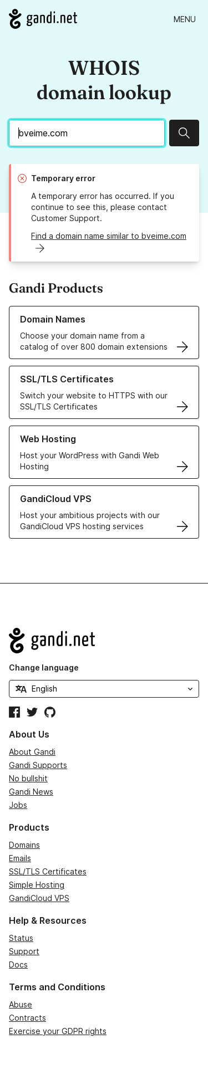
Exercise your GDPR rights (57, 1031)
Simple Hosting (36, 884)
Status (21, 938)
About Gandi (32, 751)
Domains (24, 845)
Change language (44, 667)
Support (24, 951)
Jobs (18, 805)
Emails (20, 858)
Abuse (20, 1004)
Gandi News (31, 791)
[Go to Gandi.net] (43, 19)
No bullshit (28, 778)
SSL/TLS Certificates (48, 871)
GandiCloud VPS (39, 898)
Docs (18, 964)
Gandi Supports (38, 765)
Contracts (27, 1017)
